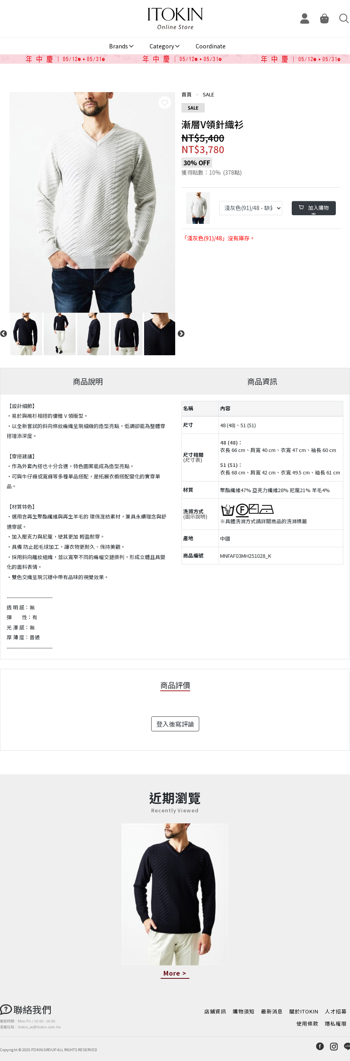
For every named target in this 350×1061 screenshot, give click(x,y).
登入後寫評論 (175, 724)
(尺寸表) (192, 459)
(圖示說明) (195, 516)
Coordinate (211, 46)
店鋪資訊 (215, 1011)
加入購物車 (314, 209)
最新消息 (272, 1011)
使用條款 (307, 1023)
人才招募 (336, 1011)
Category (162, 46)
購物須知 (244, 1011)
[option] (92, 202)
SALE (208, 94)
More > (174, 973)
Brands (118, 46)
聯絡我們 (32, 1009)
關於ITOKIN (304, 1011)
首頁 (186, 94)
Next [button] (181, 334)
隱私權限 (336, 1023)
